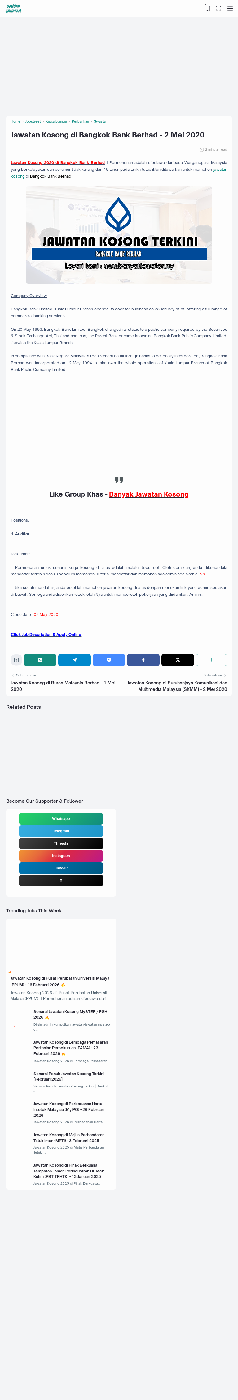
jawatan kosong (118, 201)
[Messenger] (110, 753)
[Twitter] (177, 753)
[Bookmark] (19, 754)
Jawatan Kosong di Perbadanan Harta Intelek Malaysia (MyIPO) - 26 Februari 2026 (72, 1255)
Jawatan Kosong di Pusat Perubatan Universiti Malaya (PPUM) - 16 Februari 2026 (56, 1097)
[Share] (210, 753)
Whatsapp (61, 925)
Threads (61, 949)
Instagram (61, 962)
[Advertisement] (119, 66)
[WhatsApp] (43, 753)
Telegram (61, 937)
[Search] (217, 8)
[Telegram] (77, 753)
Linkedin (60, 974)
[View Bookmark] (205, 8)
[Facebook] (144, 753)
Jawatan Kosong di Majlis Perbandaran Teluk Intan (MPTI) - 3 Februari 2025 (73, 1291)
